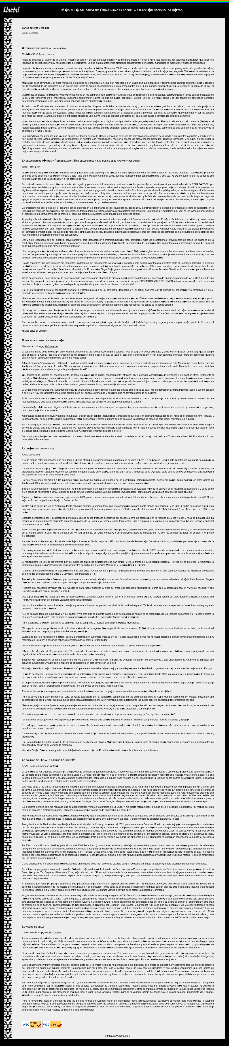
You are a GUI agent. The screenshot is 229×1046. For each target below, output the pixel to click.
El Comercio (51, 346)
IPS (38, 454)
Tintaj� (54, 766)
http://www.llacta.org (117, 1035)
